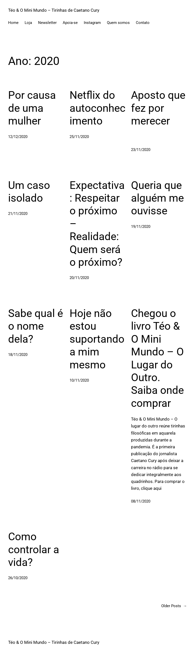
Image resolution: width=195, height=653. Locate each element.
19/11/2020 (140, 226)
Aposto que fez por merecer (158, 108)
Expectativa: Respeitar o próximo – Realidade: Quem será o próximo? (97, 223)
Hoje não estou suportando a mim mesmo (97, 339)
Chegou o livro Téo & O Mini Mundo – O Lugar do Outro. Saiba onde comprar (157, 358)
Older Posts (174, 606)
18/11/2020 (17, 354)
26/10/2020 (17, 578)
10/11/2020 (79, 380)
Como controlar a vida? (33, 549)
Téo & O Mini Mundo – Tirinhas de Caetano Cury (53, 10)
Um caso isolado (29, 191)
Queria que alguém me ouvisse (157, 198)
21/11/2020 (17, 213)
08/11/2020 (140, 501)
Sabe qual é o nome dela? (35, 326)
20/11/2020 (79, 277)
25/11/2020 (79, 136)
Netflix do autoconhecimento (97, 108)
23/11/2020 (140, 149)
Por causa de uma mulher (32, 108)
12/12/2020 (17, 136)
